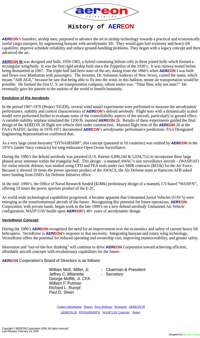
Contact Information (69, 307)
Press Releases (103, 307)
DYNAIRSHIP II (89, 312)
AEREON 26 (69, 312)
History (88, 307)
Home (136, 312)
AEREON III (137, 307)
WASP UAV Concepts (116, 312)
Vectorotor (120, 307)
